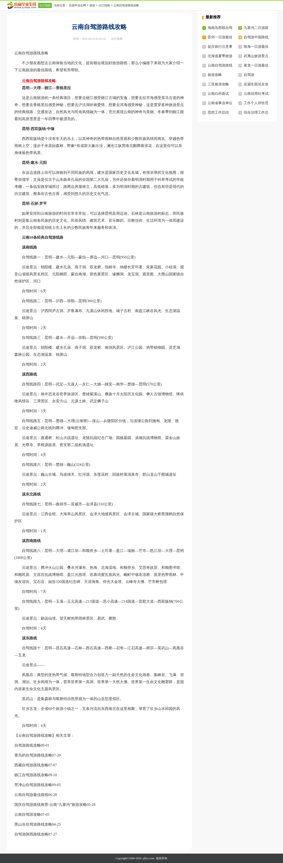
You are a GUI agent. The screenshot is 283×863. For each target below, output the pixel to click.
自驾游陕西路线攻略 (31, 834)
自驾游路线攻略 (27, 745)
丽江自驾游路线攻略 (31, 775)
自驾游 (249, 75)
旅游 (92, 5)
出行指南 (45, 5)
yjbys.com (148, 858)
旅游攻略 (215, 75)
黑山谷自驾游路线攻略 (33, 824)
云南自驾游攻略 (27, 814)
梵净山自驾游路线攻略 (33, 785)
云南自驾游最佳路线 (31, 795)
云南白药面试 (218, 93)
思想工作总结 (218, 112)
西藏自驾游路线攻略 (31, 765)
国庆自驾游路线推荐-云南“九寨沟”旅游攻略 (50, 805)
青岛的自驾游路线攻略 (33, 755)
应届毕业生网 (77, 5)
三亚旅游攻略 (218, 84)
